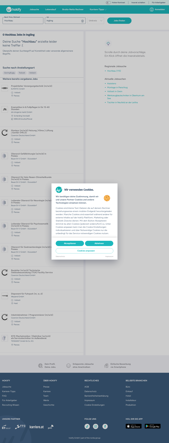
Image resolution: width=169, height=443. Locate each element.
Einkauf (129, 391)
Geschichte (48, 405)
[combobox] (95, 20)
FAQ (4, 396)
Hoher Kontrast (118, 2)
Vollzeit (32, 73)
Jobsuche (34, 9)
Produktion (131, 405)
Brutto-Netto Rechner (72, 9)
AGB (86, 387)
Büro (128, 387)
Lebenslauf (50, 9)
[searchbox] (23, 20)
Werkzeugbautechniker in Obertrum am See (125, 97)
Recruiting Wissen (10, 405)
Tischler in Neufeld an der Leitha (122, 102)
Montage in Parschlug (117, 87)
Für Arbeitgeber (9, 400)
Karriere (47, 391)
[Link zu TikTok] (87, 426)
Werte (46, 400)
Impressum (89, 400)
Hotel (128, 396)
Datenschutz (90, 391)
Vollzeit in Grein (114, 91)
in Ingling (29, 34)
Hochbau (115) (114, 71)
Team (45, 396)
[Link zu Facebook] (105, 426)
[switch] (108, 2)
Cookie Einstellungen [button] (94, 405)
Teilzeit (22, 73)
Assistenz (111, 83)
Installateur (131, 400)
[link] (158, 9)
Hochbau (10, 34)
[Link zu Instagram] (95, 426)
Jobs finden (119, 20)
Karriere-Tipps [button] (98, 9)
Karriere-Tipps (8, 391)
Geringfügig (9, 73)
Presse (46, 387)
